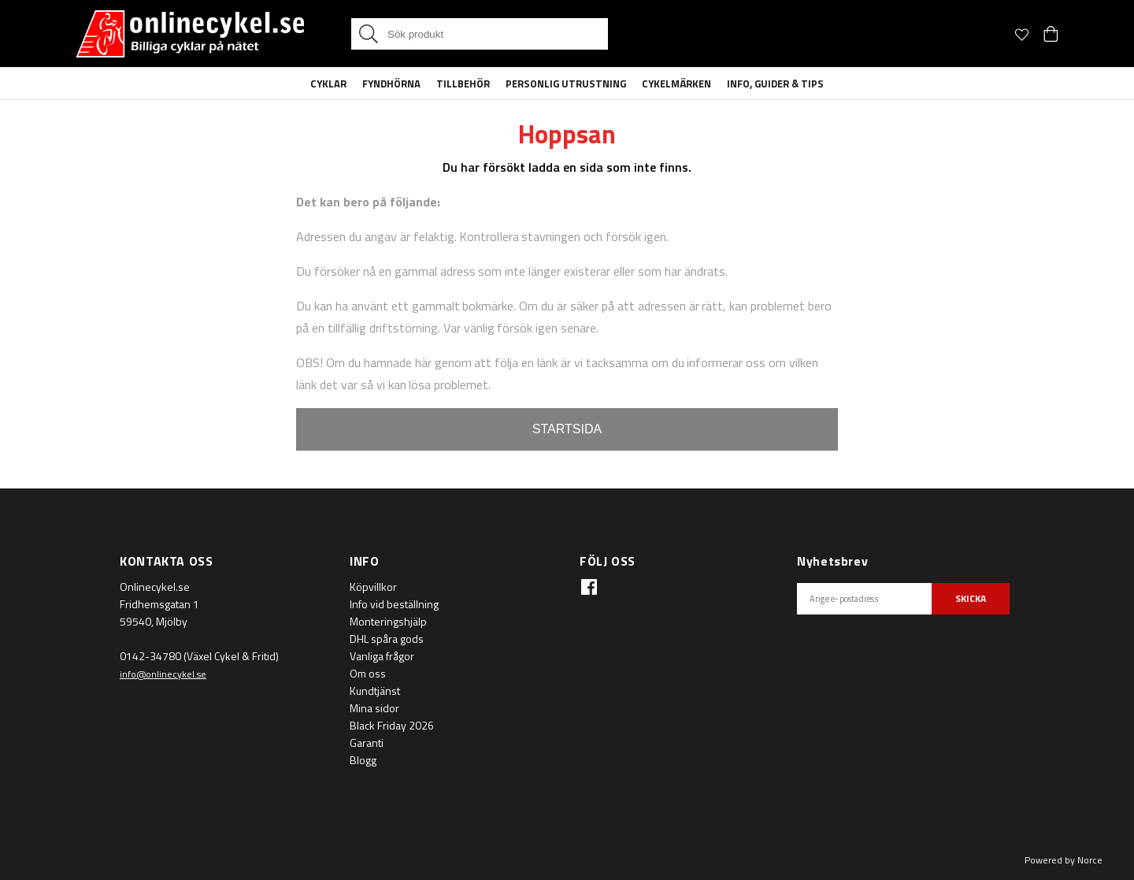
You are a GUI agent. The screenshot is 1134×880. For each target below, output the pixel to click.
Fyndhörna (391, 83)
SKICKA (970, 598)
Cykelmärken (676, 83)
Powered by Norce (1063, 859)
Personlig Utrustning (566, 83)
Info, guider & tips (775, 83)
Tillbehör (463, 83)
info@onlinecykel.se (163, 673)
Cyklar (328, 83)
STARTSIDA (567, 429)
